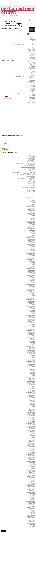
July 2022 (32, 467)
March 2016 (32, 369)
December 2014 (31, 350)
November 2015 (31, 364)
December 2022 (31, 474)
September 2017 (30, 392)
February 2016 (31, 368)
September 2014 (30, 346)
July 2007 (32, 235)
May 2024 (32, 495)
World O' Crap (31, 180)
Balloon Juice (31, 102)
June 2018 (32, 404)
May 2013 (32, 325)
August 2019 (31, 422)
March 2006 (32, 214)
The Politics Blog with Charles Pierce (25, 174)
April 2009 (32, 262)
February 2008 (31, 244)
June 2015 (32, 357)
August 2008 (31, 252)
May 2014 (32, 341)
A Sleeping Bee (31, 181)
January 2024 (31, 490)
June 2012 (32, 311)
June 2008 (32, 249)
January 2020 (31, 428)
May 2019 (32, 418)
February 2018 (31, 399)
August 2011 (31, 298)
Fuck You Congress (30, 191)
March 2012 (32, 307)
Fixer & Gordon (31, 159)
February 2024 (31, 492)
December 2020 (31, 443)
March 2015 (32, 354)
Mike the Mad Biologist (29, 173)
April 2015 (32, 355)
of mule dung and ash (31, 65)
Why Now (32, 170)
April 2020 (32, 432)
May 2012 (32, 310)
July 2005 (32, 204)
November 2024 (31, 503)
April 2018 (32, 401)
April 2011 (32, 293)
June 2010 (32, 280)
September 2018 (30, 408)
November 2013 (31, 333)
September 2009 (30, 268)
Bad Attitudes (31, 58)
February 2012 (31, 306)
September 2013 (30, 330)
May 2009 (32, 263)
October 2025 (31, 517)
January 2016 (31, 366)
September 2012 (30, 315)
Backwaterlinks (31, 155)
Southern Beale (31, 161)
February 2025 (31, 507)
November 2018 (31, 410)
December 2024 (31, 505)
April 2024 (32, 494)
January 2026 (31, 521)
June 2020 (32, 435)
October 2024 (31, 502)
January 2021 (31, 444)
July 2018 (32, 405)
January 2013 (31, 320)
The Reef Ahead (31, 176)
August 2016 (31, 375)
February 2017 (31, 383)
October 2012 (31, 316)
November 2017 (31, 395)
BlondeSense (31, 160)
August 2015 (31, 360)
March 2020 (32, 431)
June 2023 (32, 481)
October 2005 (31, 208)
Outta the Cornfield (32, 56)
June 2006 (32, 218)
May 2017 (32, 387)
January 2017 (31, 382)
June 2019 (32, 419)
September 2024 (30, 501)
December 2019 (31, 427)
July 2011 (32, 297)
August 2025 (31, 515)
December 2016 (31, 381)
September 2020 (30, 439)
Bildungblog (32, 67)
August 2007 (31, 236)
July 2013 (32, 328)
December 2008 (31, 257)
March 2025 (32, 508)
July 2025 (32, 514)
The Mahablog (31, 158)
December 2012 (31, 319)
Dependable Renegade (32, 97)
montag (29, 34)
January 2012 (31, 304)
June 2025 (32, 512)
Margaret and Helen (30, 168)
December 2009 (31, 272)
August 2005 (31, 205)
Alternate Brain (32, 47)
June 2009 (32, 264)
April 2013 (32, 324)
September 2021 (30, 454)
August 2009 (31, 267)
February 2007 (31, 228)
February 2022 (31, 461)
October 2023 (31, 486)
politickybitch (31, 164)
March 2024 (32, 493)
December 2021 (31, 458)
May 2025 (32, 511)
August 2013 (31, 329)
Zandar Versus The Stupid (28, 167)
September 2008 (30, 253)
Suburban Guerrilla (32, 70)
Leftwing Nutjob (31, 185)
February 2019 (31, 414)
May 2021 (32, 449)
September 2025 (30, 516)
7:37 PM (14, 92)
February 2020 (31, 430)
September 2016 (30, 377)
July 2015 (32, 359)
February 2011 (31, 290)
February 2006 (31, 213)
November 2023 (31, 488)
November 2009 (31, 271)
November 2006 (31, 224)
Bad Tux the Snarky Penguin (32, 53)
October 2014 (31, 347)
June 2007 (32, 233)
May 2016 (32, 372)
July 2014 (32, 343)
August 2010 (31, 283)
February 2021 (31, 445)
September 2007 (30, 237)
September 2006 (30, 222)
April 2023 (32, 479)
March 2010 (32, 276)
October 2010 (31, 285)
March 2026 (32, 524)
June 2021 (32, 450)
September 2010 (30, 284)
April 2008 (32, 246)
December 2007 (31, 241)
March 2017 (32, 384)
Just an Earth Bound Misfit (31, 62)
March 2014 (32, 338)
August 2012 (31, 314)
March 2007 (32, 230)
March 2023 (32, 477)
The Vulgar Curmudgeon (31, 60)
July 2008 (32, 250)
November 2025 (31, 519)
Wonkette (32, 156)
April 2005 (32, 200)
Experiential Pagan (30, 192)
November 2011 (31, 302)
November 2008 (31, 255)
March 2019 (32, 415)
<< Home (4, 143)
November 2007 (31, 240)
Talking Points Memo (31, 91)
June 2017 (32, 388)
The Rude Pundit (32, 93)
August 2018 (31, 406)
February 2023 (31, 476)
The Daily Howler (30, 183)
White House (31, 49)
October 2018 (31, 409)
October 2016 (31, 378)
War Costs (32, 186)
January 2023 (31, 475)
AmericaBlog (31, 81)
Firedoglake (32, 89)
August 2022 (31, 468)
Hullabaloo (32, 95)
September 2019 (30, 423)
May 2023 (32, 480)
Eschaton (32, 68)
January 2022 (31, 459)
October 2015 (31, 363)
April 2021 (32, 448)
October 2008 (31, 254)
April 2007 (32, 231)
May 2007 (32, 232)
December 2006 (31, 226)
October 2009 (31, 270)
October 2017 (31, 394)
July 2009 (32, 266)
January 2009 (31, 258)
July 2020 (32, 436)
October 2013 (31, 332)
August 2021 (31, 453)
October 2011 (31, 301)
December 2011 (31, 303)
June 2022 (32, 466)
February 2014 (31, 337)
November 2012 (31, 317)
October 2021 (31, 455)
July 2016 (32, 374)
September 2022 (30, 470)
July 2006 (32, 219)
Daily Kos (32, 88)
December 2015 (31, 365)
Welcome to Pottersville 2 (31, 77)
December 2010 (31, 288)
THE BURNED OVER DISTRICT (17, 10)
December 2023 (31, 489)
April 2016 (32, 370)
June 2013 (32, 326)
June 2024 (32, 497)
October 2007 (31, 239)
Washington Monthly (32, 83)
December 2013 (31, 334)
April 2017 (32, 386)
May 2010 (32, 279)
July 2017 (32, 390)
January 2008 (31, 243)
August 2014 (31, 344)
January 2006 (31, 212)
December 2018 (31, 412)
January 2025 (31, 506)
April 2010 (32, 277)
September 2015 (30, 361)
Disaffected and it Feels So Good (26, 178)
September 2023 (30, 485)
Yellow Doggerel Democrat (28, 187)
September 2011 (30, 299)
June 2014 (32, 342)
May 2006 (32, 217)
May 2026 (32, 526)
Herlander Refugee (30, 177)
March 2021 (32, 446)
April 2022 (32, 463)
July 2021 (32, 452)
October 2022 (31, 471)
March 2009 (32, 261)
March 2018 (32, 400)
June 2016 (32, 373)
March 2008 (32, 245)
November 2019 (31, 426)
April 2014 (32, 339)
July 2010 (32, 281)
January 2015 (31, 351)
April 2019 (32, 417)
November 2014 (31, 348)
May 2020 (32, 434)
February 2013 (31, 321)
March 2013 (32, 323)
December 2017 (31, 396)
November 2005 (31, 209)
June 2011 (32, 295)
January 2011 (31, 289)
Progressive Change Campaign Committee (24, 163)
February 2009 (31, 259)
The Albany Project (32, 86)
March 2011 (32, 292)
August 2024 (31, 499)
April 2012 (32, 308)
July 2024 (32, 498)
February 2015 (31, 352)
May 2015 (32, 356)
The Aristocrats (31, 190)
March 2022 (32, 462)
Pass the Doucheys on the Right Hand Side (23, 172)
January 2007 (31, 227)
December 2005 (31, 210)
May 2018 (32, 403)
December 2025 (31, 520)
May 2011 (32, 294)
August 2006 (31, 221)
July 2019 (32, 421)
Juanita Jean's (31, 50)
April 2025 (32, 510)
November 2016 (31, 379)
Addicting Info (31, 189)
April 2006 (32, 215)
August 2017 (31, 391)
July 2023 (32, 483)
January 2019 (31, 413)
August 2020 (31, 437)
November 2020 (31, 441)
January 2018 (31, 397)
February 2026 (31, 523)
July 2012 (32, 312)
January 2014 (31, 335)
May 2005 (32, 201)
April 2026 (32, 525)
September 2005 (30, 206)
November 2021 (31, 457)
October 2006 (31, 223)
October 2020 (31, 440)
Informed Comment (32, 79)
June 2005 (32, 203)
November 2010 (31, 286)
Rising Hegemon (32, 100)
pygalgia (33, 182)
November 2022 (31, 472)
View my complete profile (32, 39)
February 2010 (31, 275)
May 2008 (32, 248)
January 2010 (31, 273)
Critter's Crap (31, 169)
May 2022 (32, 465)
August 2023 (31, 484)
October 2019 (31, 424)
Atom (20, 135)
